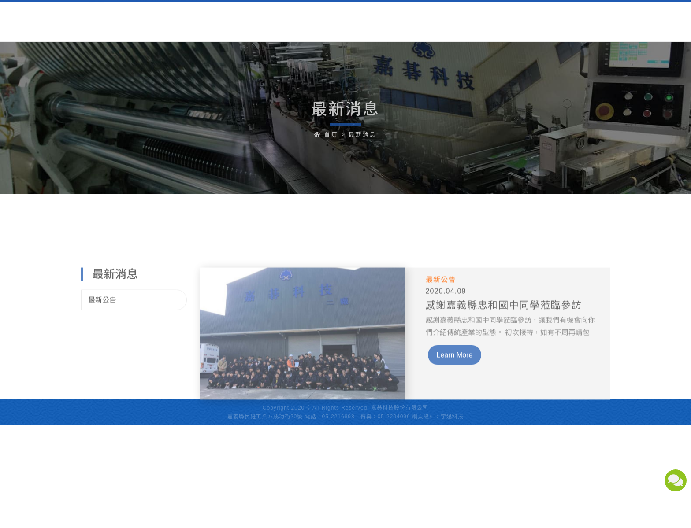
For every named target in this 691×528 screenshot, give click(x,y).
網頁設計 (423, 417)
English (594, 14)
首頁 (331, 134)
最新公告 (102, 310)
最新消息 (363, 134)
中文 (557, 14)
